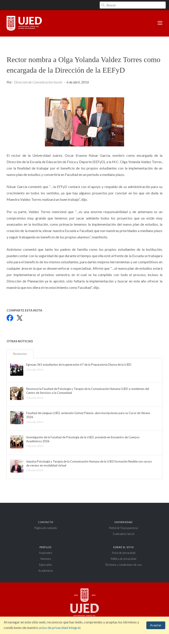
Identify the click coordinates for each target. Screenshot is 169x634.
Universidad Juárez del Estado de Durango (24, 23)
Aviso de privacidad (123, 553)
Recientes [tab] (20, 354)
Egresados (45, 564)
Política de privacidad (123, 558)
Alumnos (45, 558)
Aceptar (155, 625)
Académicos (45, 570)
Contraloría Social (123, 534)
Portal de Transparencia (123, 528)
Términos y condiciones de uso (123, 564)
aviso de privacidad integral (59, 627)
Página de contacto (45, 528)
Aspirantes (45, 553)
